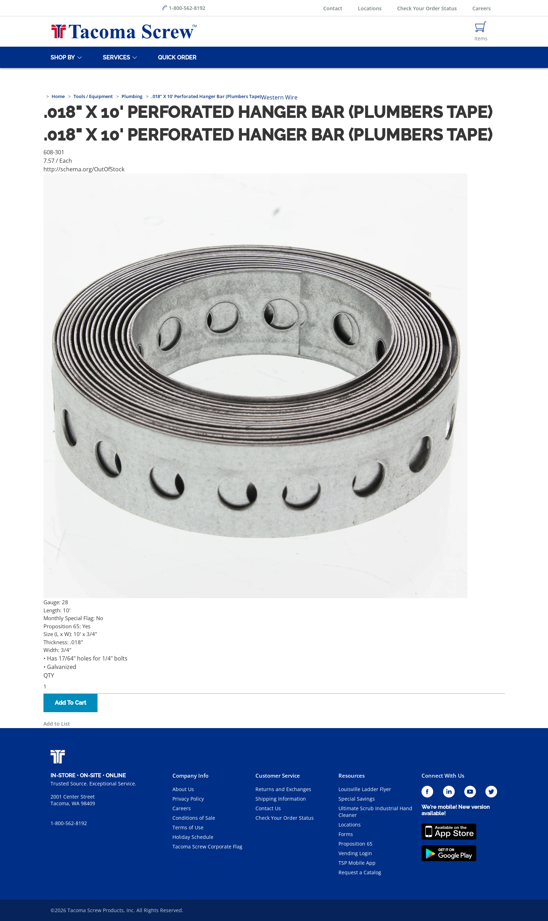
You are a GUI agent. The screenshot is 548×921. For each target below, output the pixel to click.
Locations (370, 8)
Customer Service (277, 775)
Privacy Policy (188, 798)
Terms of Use (188, 827)
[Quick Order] (176, 57)
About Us (183, 789)
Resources (351, 775)
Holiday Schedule (192, 837)
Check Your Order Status (427, 8)
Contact (332, 8)
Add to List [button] (56, 723)
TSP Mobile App (357, 862)
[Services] (115, 57)
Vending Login (355, 853)
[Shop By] (61, 57)
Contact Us (268, 808)
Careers (481, 8)
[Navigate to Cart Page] (481, 31)
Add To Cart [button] (70, 702)
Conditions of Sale (193, 817)
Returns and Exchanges (283, 789)
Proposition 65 (355, 843)
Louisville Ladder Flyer (364, 789)
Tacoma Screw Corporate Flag (207, 846)
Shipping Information (280, 798)
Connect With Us (443, 775)
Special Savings (356, 798)
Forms (345, 834)
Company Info (190, 775)
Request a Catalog (359, 872)
